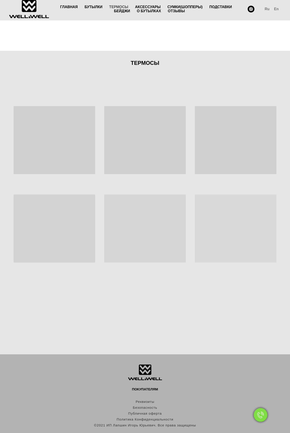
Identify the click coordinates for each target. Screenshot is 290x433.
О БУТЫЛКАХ (149, 11)
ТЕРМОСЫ (118, 7)
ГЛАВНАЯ (69, 7)
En (276, 9)
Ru (267, 9)
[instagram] (251, 9)
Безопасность (145, 407)
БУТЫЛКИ (93, 7)
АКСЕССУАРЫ (148, 7)
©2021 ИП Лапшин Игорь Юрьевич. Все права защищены (145, 425)
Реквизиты (145, 402)
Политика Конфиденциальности (145, 419)
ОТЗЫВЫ (176, 11)
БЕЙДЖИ (122, 11)
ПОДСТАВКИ (220, 7)
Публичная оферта (145, 413)
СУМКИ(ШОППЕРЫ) (185, 7)
